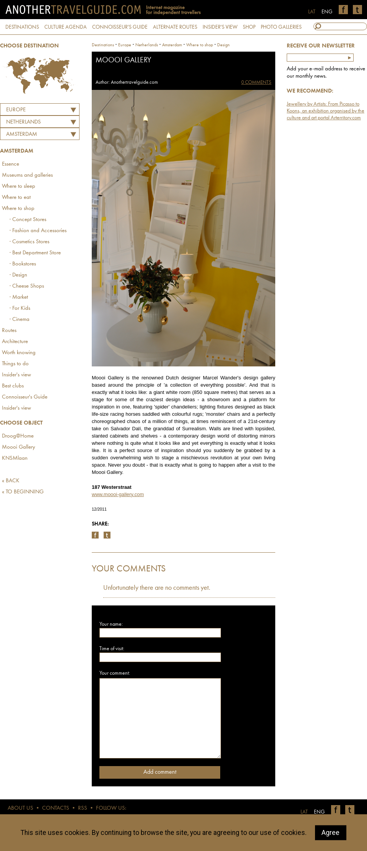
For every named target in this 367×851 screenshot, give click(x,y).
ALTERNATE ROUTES (175, 27)
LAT (311, 12)
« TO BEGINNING (23, 492)
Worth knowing (19, 353)
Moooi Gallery (18, 447)
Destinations (103, 45)
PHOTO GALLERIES (281, 27)
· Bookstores (23, 264)
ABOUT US (20, 808)
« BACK (10, 481)
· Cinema (19, 319)
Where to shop (18, 209)
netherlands (146, 45)
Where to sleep (18, 186)
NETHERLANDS (23, 122)
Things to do (15, 364)
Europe (16, 110)
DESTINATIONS (22, 27)
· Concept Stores (28, 220)
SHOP (249, 27)
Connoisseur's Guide (24, 397)
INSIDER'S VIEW (220, 27)
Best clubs (13, 386)
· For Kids (20, 308)
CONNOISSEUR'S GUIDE (120, 27)
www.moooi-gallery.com (118, 494)
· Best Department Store (35, 253)
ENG (327, 12)
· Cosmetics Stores (29, 242)
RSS (82, 808)
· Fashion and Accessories (38, 231)
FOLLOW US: (111, 808)
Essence (10, 164)
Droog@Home (18, 436)
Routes (9, 331)
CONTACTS (55, 808)
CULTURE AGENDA (65, 27)
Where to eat (16, 197)
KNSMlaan (15, 458)
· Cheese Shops (27, 286)
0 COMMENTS (256, 82)
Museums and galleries (27, 175)
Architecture (15, 342)
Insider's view (16, 375)
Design (223, 45)
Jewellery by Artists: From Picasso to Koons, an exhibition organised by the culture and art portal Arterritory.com (325, 110)
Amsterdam (21, 134)
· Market (19, 297)
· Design (18, 275)
